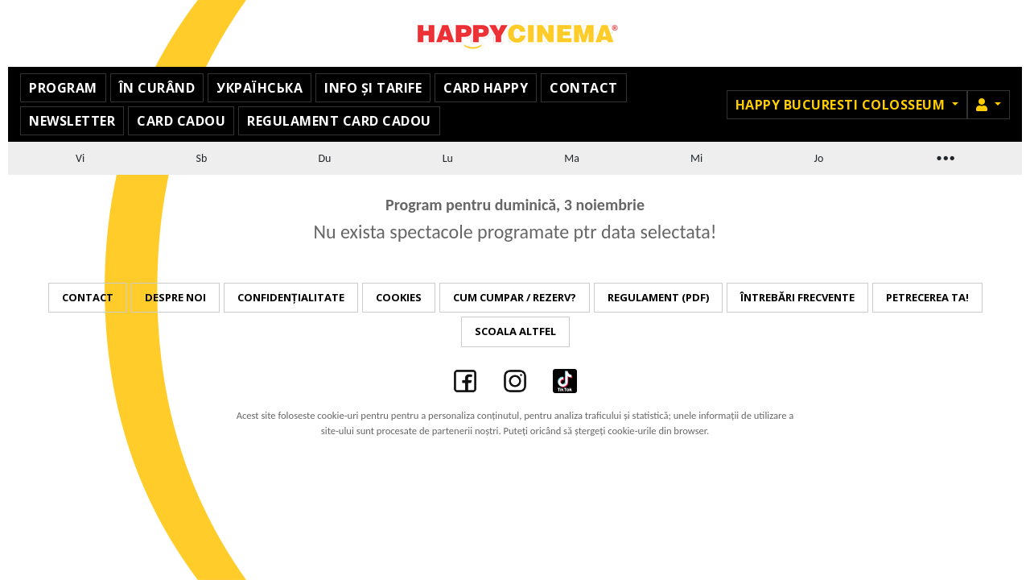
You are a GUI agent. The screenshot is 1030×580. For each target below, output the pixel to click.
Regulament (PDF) (658, 297)
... (944, 156)
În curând (157, 88)
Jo (818, 158)
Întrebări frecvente (797, 297)
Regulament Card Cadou (339, 121)
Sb (201, 158)
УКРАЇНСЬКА (259, 88)
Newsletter (72, 121)
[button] (988, 104)
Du (325, 158)
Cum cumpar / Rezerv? (514, 297)
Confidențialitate (290, 297)
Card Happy (485, 88)
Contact (584, 88)
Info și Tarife (373, 88)
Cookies (399, 297)
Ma (571, 158)
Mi (696, 158)
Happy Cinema (515, 33)
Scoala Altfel (515, 331)
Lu (448, 158)
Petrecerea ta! (927, 297)
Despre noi (175, 297)
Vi (80, 158)
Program (63, 88)
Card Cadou (181, 121)
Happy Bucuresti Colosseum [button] (842, 105)
